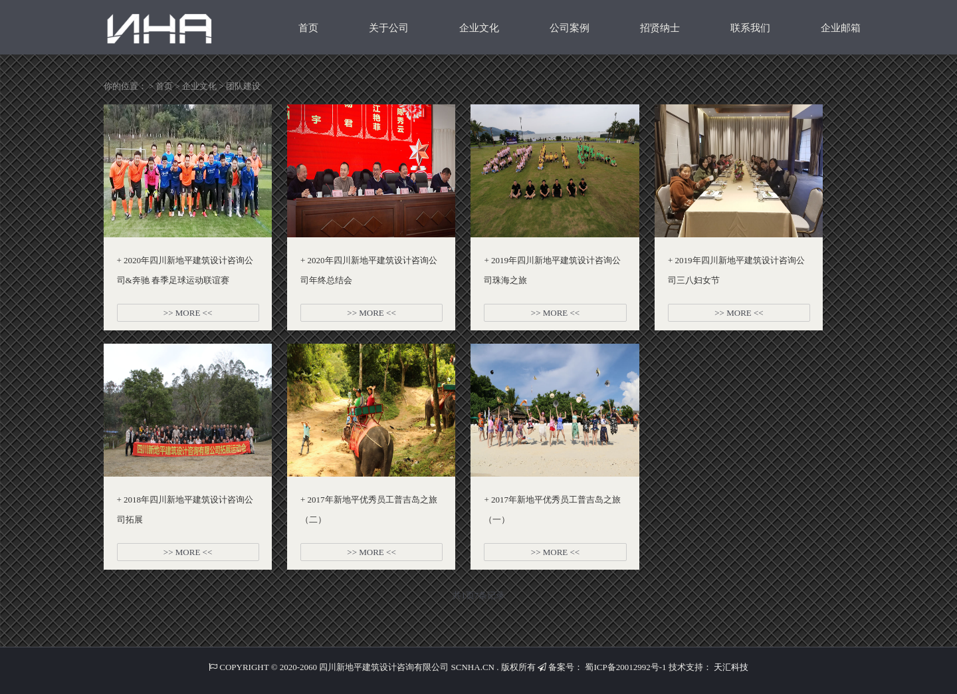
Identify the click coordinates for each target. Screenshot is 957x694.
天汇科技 (731, 667)
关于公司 (389, 28)
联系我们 (750, 28)
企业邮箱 (841, 28)
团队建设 (243, 86)
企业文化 (479, 28)
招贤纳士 (660, 28)
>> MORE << (187, 313)
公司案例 (569, 28)
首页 (308, 28)
